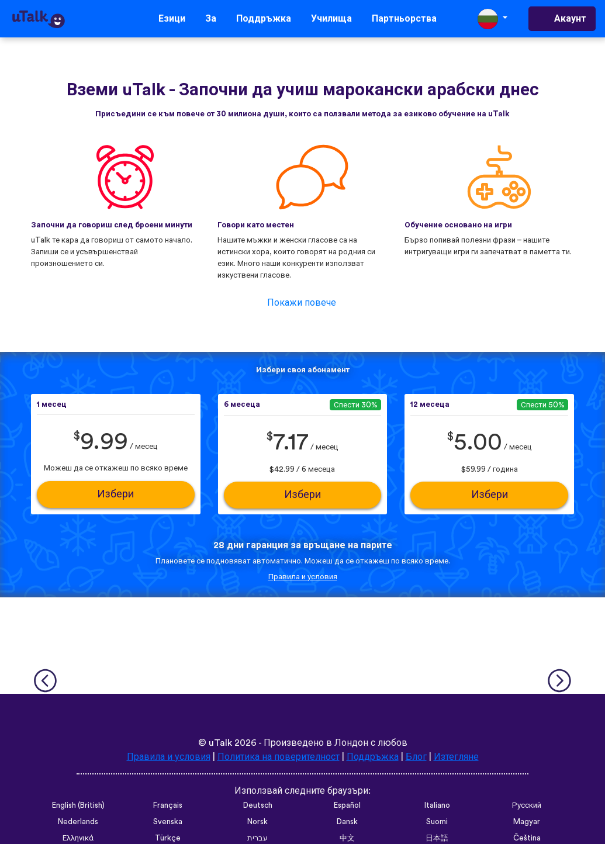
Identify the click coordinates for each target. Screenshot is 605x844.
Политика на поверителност (278, 757)
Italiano (437, 805)
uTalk (220, 743)
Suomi (437, 822)
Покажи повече (301, 302)
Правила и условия (302, 577)
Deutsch (257, 805)
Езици (171, 18)
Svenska (167, 822)
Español (347, 805)
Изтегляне (456, 757)
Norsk (257, 822)
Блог (416, 757)
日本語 (437, 838)
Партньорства (404, 18)
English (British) (78, 805)
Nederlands (78, 822)
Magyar (526, 822)
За (210, 18)
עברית (257, 838)
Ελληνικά (78, 838)
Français (167, 805)
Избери (115, 494)
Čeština (527, 838)
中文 (347, 838)
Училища (331, 18)
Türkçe (168, 838)
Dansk (347, 822)
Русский (526, 805)
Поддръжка (263, 18)
